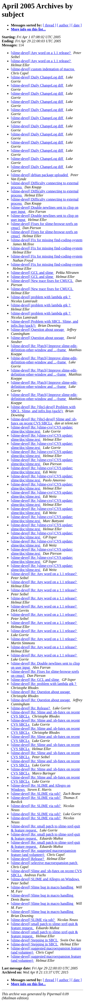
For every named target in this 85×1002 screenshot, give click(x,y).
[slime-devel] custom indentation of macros (43, 69)
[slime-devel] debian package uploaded (40, 175)
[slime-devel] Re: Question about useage (41, 692)
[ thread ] (49, 25)
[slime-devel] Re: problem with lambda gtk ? (44, 684)
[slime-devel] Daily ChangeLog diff (37, 77)
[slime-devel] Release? (28, 859)
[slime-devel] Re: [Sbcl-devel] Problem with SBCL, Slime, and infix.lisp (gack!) (43, 409)
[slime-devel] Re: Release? (31, 708)
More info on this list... (28, 29)
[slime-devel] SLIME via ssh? (33, 920)
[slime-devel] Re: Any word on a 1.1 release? (44, 574)
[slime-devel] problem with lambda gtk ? (41, 297)
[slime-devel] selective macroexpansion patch (44, 863)
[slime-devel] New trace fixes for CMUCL (42, 281)
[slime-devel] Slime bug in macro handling (42, 887)
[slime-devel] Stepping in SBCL (34, 940)
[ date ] (76, 25)
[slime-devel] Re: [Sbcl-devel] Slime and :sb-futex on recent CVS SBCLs (44, 421)
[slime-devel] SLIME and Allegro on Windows (45, 879)
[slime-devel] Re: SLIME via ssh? (36, 794)
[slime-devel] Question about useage (38, 330)
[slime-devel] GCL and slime (32, 273)
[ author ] (64, 25)
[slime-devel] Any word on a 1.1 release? (41, 53)
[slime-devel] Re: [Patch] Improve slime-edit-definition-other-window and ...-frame (44, 348)
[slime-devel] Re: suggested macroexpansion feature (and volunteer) (43, 853)
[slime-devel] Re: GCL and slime (35, 680)
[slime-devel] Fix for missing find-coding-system (47, 240)
